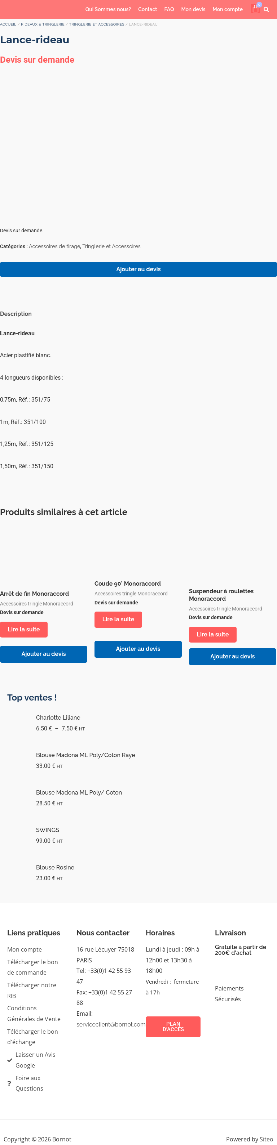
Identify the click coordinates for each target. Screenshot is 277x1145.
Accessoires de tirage (54, 246)
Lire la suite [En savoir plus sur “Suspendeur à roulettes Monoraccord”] (214, 634)
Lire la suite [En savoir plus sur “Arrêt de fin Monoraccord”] (25, 629)
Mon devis (193, 9)
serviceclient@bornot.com (111, 1025)
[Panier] (255, 8)
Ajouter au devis (138, 269)
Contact (147, 9)
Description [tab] (16, 313)
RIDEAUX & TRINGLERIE (43, 24)
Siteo (266, 1140)
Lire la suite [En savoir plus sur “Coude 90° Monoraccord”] (120, 619)
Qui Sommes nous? (108, 9)
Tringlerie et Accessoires (96, 24)
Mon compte (228, 9)
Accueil (8, 24)
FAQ (169, 9)
